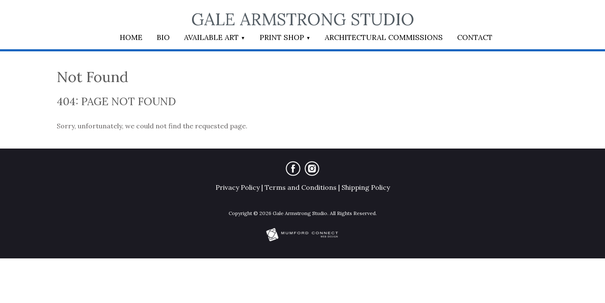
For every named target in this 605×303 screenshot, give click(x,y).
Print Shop (282, 37)
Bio (163, 37)
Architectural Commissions (384, 37)
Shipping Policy (366, 187)
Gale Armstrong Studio (302, 19)
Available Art (211, 37)
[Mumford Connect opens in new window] (302, 240)
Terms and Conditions (301, 187)
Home (131, 37)
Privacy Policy (238, 187)
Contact (474, 37)
